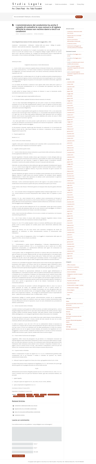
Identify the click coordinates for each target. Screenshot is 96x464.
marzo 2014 (70, 194)
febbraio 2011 (70, 239)
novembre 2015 (70, 152)
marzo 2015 (70, 169)
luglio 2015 (69, 159)
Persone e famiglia (71, 278)
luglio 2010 (69, 256)
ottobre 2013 (70, 206)
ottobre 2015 (70, 154)
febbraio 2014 (70, 197)
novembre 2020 (70, 82)
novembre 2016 (70, 136)
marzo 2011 (70, 237)
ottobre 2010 (70, 249)
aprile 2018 (69, 103)
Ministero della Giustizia (71, 329)
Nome (36, 444)
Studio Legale (48, 4)
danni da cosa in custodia (54, 394)
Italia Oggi (68, 326)
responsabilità (30, 396)
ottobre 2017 (70, 114)
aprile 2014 (69, 192)
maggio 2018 (70, 100)
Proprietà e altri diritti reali (73, 280)
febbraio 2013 (70, 225)
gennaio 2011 (70, 241)
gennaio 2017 (70, 131)
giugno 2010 (70, 258)
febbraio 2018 (70, 107)
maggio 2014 (70, 190)
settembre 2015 (70, 157)
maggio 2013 (70, 218)
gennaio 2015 (70, 173)
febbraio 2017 (70, 129)
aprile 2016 (69, 143)
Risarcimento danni (71, 283)
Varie (68, 294)
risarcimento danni (39, 396)
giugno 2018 (70, 98)
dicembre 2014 (70, 176)
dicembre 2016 (70, 133)
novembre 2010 (70, 246)
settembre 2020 (70, 86)
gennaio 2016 (70, 150)
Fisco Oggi (68, 314)
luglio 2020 (69, 89)
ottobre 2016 (70, 138)
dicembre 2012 (70, 230)
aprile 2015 (69, 166)
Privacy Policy (80, 4)
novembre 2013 (70, 204)
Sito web (36, 452)
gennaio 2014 (70, 199)
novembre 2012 (70, 232)
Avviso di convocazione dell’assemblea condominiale (26, 412)
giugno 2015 (70, 162)
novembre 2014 (70, 178)
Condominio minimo (19, 415)
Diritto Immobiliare (39, 34)
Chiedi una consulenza (61, 4)
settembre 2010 (70, 251)
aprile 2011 (69, 234)
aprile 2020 (69, 96)
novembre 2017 (70, 112)
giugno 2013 (70, 216)
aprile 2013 (69, 220)
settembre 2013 (70, 209)
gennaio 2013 (70, 227)
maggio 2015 (70, 164)
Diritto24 (68, 311)
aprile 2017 (69, 124)
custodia (36, 394)
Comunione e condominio (26, 34)
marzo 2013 (70, 223)
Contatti (72, 4)
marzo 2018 (70, 105)
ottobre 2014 (70, 180)
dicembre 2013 (70, 201)
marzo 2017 (70, 126)
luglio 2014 (69, 185)
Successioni (69, 292)
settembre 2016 (70, 140)
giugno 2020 (70, 91)
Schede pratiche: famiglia (73, 287)
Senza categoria (70, 290)
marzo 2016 (70, 145)
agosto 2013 (70, 211)
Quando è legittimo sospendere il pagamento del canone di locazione (75, 68)
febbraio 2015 (70, 171)
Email (35, 448)
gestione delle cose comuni (19, 396)
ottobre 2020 (70, 84)
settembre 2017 (70, 117)
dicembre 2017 (70, 110)
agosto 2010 (70, 253)
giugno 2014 (70, 187)
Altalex (67, 301)
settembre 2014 (70, 183)
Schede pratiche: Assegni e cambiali (75, 285)
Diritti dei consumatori (72, 269)
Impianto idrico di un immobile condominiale (25, 409)
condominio (29, 394)
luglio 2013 (69, 213)
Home (17, 34)
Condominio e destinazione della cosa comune (25, 405)
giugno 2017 (70, 119)
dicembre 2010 (70, 244)
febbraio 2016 (70, 147)
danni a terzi (43, 394)
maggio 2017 (70, 122)
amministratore (21, 394)
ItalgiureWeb (69, 324)
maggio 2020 (70, 93)
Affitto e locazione (71, 264)
